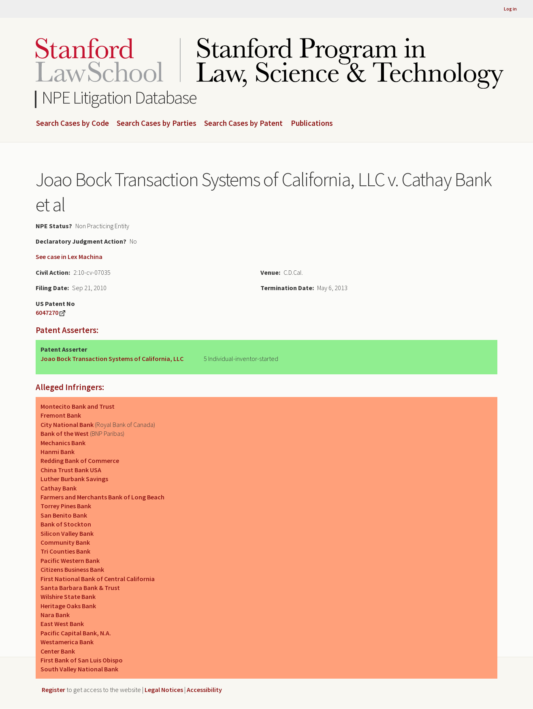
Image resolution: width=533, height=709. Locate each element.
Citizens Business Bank (72, 569)
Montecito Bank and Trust (78, 406)
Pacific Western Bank (70, 560)
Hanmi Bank (58, 452)
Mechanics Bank (63, 443)
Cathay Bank (59, 488)
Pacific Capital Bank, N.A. (76, 633)
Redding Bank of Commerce (80, 460)
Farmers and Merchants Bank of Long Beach (102, 497)
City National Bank (67, 424)
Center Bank (58, 651)
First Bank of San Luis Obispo (82, 660)
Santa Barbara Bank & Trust (80, 588)
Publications (312, 123)
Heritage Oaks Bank (68, 606)
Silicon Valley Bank (67, 533)
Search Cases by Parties (156, 123)
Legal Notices (164, 690)
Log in (510, 9)
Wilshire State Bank (68, 596)
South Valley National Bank (79, 669)
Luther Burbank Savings (74, 479)
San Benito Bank (64, 515)
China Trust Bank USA (71, 470)
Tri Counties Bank (65, 551)
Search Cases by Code (72, 123)
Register (53, 690)
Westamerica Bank (67, 642)
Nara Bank (55, 615)
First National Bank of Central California (98, 579)
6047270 (47, 312)
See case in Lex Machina (69, 257)
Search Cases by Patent (243, 123)
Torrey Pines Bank (66, 506)
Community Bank (65, 542)
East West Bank (62, 624)
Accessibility (204, 690)
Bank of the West (65, 433)
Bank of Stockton (66, 524)
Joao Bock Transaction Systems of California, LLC (112, 358)
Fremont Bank (61, 415)
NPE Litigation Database (119, 97)
